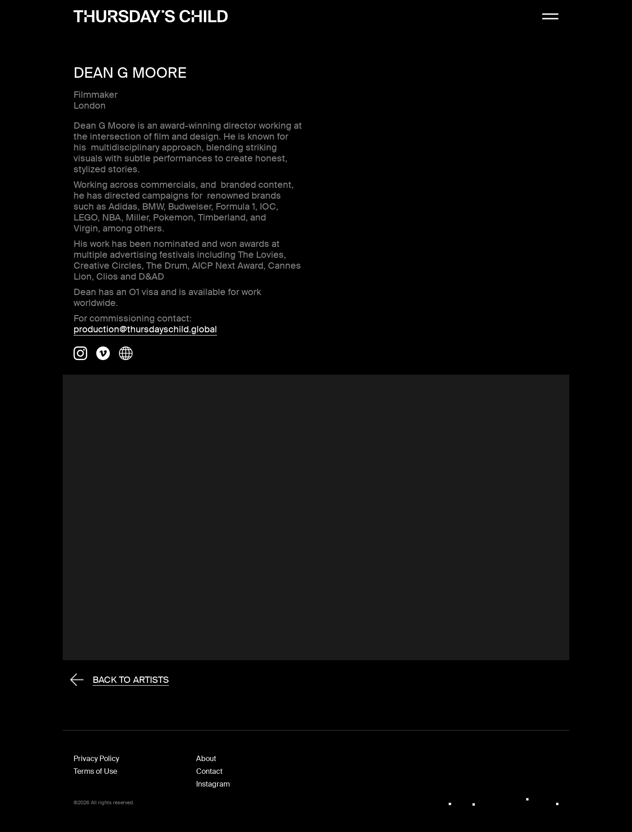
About (206, 758)
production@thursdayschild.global (145, 329)
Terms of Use (95, 771)
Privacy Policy (96, 758)
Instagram (213, 784)
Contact (209, 771)
